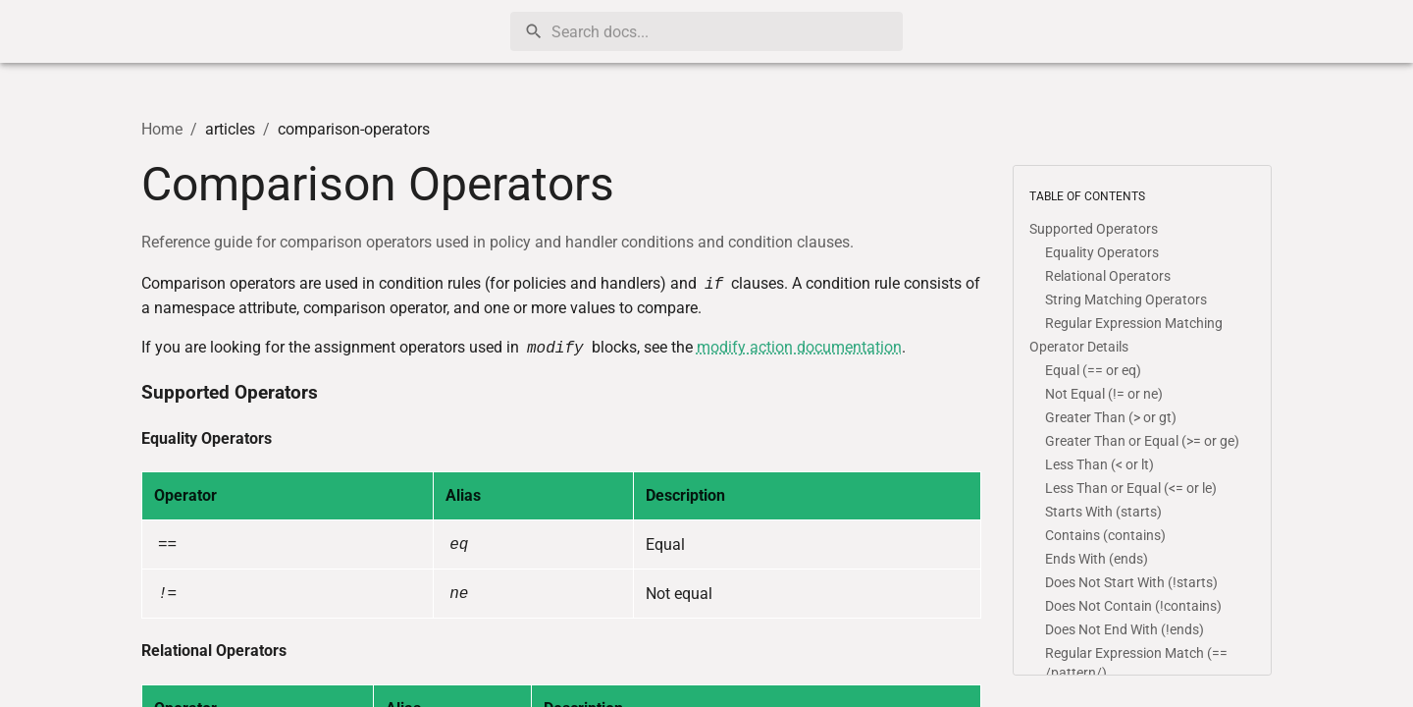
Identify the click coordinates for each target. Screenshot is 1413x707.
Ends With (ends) (1096, 559)
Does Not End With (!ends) (1124, 629)
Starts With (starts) (1103, 511)
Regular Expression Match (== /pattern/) (1136, 662)
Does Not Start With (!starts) (1131, 582)
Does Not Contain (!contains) (1133, 606)
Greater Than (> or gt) (1111, 417)
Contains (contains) (1105, 535)
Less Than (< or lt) (1099, 464)
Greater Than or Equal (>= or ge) (1142, 441)
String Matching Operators (1126, 299)
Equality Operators (206, 438)
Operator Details (1078, 346)
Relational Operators (214, 650)
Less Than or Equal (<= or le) (1131, 488)
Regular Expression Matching (1134, 323)
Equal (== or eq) (1093, 370)
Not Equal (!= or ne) (1104, 394)
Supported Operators (229, 393)
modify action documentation (799, 347)
